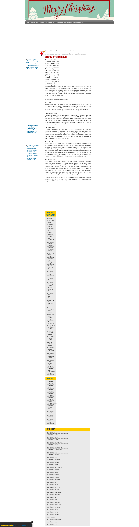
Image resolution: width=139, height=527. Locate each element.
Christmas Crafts (53, 444)
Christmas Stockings (54, 487)
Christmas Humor (32, 147)
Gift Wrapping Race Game (51, 310)
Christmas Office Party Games (51, 296)
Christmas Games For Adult (51, 243)
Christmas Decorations (55, 447)
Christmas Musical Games (51, 289)
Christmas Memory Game (51, 284)
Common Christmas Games (51, 249)
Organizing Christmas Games (51, 327)
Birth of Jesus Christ (32, 67)
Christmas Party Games (59, 54)
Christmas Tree (59, 22)
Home (28, 22)
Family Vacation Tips (32, 69)
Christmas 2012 (52, 524)
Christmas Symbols (54, 494)
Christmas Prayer (53, 472)
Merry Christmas (31, 148)
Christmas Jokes (53, 432)
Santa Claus (30, 127)
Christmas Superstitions (55, 492)
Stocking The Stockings (51, 238)
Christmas (48, 54)
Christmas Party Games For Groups (51, 363)
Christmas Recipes (68, 22)
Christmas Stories (53, 489)
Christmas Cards (32, 128)
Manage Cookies (26, 525)
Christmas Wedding (54, 507)
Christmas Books (53, 434)
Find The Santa (50, 225)
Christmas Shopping (54, 479)
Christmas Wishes (53, 509)
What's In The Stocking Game (51, 303)
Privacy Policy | (17, 525)
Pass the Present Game (50, 332)
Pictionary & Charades (51, 321)
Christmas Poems (53, 469)
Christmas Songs (53, 484)
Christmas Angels (32, 150)
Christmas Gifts (43, 22)
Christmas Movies (32, 131)
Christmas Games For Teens (51, 349)
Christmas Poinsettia (51, 390)
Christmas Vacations (54, 502)
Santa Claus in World (32, 65)
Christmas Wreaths (53, 514)
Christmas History (51, 411)
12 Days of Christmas (33, 145)
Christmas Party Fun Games (51, 267)
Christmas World (53, 512)
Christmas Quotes (53, 474)
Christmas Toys (52, 497)
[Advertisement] (69, 36)
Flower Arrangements (51, 402)
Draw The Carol (51, 221)
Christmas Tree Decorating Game (51, 371)
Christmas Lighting (51, 394)
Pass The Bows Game (51, 316)
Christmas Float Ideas (51, 420)
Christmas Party (51, 22)
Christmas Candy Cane (51, 407)
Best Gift (50, 218)
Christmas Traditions (32, 64)
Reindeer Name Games (51, 338)
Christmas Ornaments (54, 519)
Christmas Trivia (31, 59)
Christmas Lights (31, 151)
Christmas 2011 (52, 522)
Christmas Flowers (32, 125)
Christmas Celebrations (78, 22)
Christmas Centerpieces (55, 449)
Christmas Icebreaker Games (51, 273)
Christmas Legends (51, 398)
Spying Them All (50, 233)
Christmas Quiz (51, 386)
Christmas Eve (31, 130)
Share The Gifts (51, 229)
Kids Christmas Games (51, 278)
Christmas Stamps (32, 153)
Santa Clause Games (50, 343)
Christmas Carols (34, 22)
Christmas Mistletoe (54, 459)
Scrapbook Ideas (31, 159)
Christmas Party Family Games (51, 261)
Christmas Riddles (51, 382)
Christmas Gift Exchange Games (51, 355)
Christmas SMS (52, 482)
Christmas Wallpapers (54, 504)
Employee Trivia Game (51, 254)
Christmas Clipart (31, 158)
